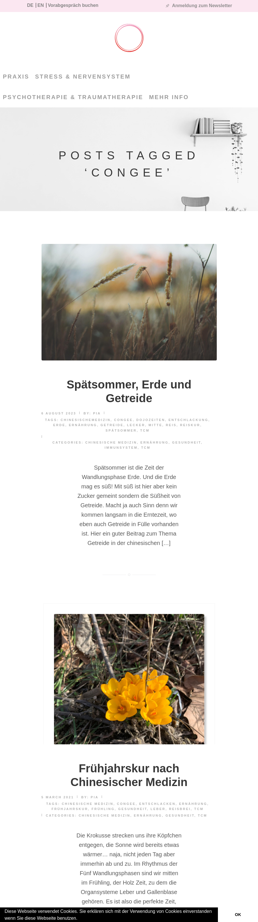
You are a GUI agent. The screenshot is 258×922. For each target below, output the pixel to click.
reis (171, 425)
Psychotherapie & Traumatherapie (73, 97)
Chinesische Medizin (111, 442)
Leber (158, 809)
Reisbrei (180, 809)
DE (30, 5)
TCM (145, 430)
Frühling (103, 809)
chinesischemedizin (86, 420)
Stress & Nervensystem (83, 76)
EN (41, 5)
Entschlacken (157, 803)
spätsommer (121, 430)
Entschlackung (188, 420)
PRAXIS (16, 76)
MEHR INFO (169, 97)
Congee (123, 420)
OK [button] (238, 914)
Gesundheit (186, 442)
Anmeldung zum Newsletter (202, 5)
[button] (79, 919)
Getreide (112, 425)
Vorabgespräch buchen (73, 5)
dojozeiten (150, 420)
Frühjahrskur (70, 809)
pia (97, 413)
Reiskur (190, 425)
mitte (155, 425)
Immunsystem (121, 447)
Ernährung (83, 425)
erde (59, 425)
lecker (136, 425)
